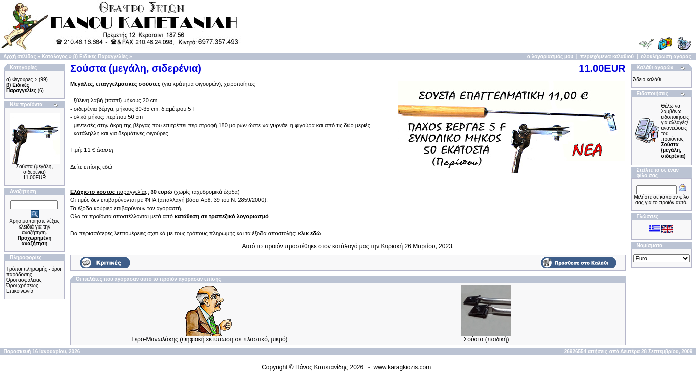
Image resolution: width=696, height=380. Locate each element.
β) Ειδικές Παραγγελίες (100, 56)
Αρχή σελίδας (19, 56)
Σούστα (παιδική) (486, 339)
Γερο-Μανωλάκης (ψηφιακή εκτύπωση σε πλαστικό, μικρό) (209, 339)
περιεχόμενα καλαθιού (607, 56)
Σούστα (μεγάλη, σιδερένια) (34, 169)
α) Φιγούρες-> (21, 79)
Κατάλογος (55, 56)
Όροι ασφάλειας (24, 280)
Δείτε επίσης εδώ (91, 167)
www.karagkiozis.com (402, 367)
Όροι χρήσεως (22, 285)
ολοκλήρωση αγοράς (666, 56)
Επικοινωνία (19, 291)
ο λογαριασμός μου (550, 56)
